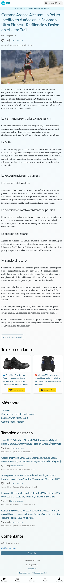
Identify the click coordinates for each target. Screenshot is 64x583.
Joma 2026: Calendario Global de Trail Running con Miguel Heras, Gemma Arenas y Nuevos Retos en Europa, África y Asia (31, 442)
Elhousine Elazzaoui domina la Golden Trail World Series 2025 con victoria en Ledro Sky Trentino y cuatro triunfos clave (30, 494)
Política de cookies (24, 573)
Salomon (5, 410)
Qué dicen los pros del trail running (17, 414)
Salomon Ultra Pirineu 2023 (14, 417)
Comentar (31, 553)
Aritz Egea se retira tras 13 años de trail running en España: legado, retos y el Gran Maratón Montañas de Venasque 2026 (30, 477)
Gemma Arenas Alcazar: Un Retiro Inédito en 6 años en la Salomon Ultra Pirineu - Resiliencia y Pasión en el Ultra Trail (30, 22)
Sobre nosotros (32, 569)
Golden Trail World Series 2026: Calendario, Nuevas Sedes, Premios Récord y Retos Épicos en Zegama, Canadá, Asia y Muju (31, 459)
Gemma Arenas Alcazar (12, 421)
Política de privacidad (39, 573)
